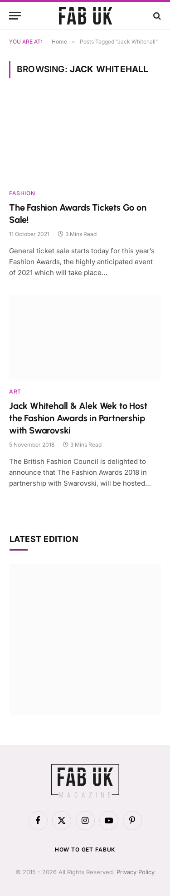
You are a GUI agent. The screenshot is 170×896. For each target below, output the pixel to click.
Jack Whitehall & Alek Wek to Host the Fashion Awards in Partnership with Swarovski (78, 418)
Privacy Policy (136, 872)
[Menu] (15, 15)
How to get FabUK (85, 849)
